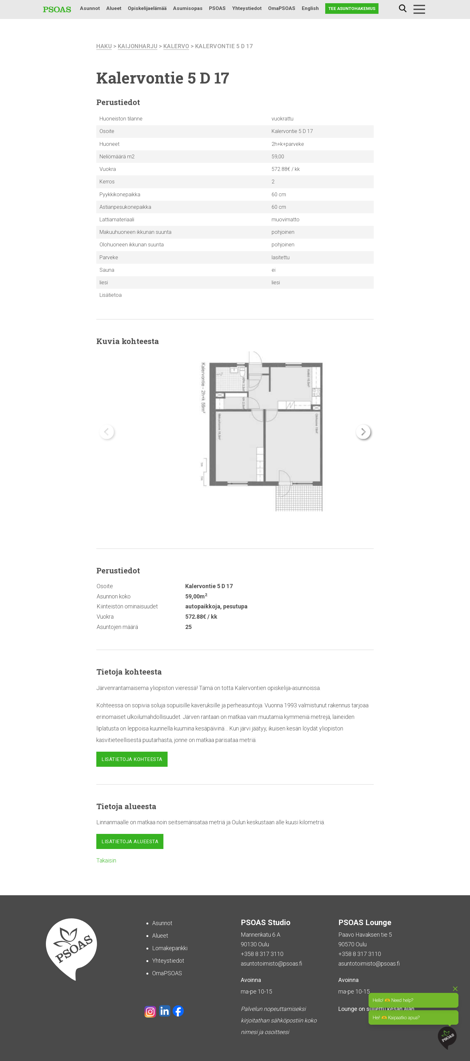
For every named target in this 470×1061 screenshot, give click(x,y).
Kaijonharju (138, 46)
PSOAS (217, 8)
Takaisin (106, 860)
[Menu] (419, 9)
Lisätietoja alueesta (129, 841)
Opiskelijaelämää (147, 8)
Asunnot (90, 8)
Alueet (113, 8)
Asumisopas (188, 8)
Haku (402, 8)
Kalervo (177, 46)
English (310, 8)
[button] (363, 431)
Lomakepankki (169, 947)
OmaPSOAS (281, 8)
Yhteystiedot (247, 8)
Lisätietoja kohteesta (131, 759)
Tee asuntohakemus (351, 8)
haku (104, 46)
